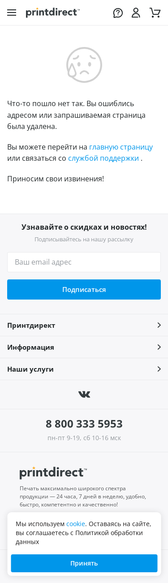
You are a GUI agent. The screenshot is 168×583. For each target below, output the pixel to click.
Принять (84, 563)
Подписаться (84, 289)
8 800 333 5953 (84, 423)
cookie (75, 523)
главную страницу (121, 147)
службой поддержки (103, 158)
